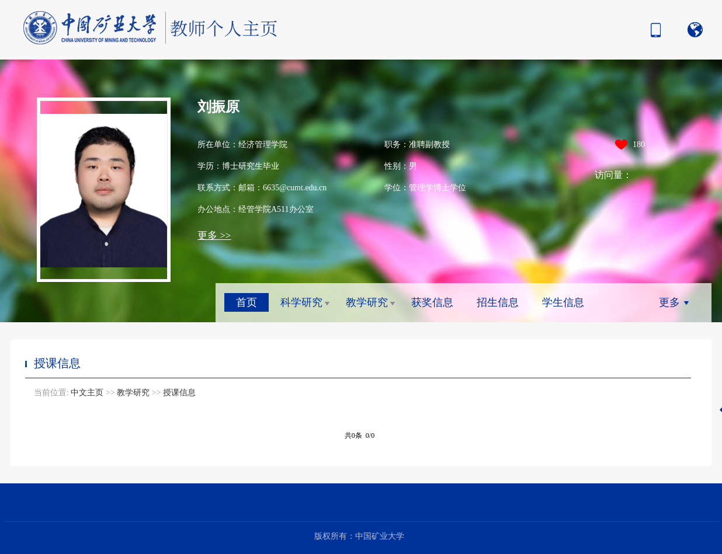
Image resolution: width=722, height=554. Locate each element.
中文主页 (87, 392)
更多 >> (214, 235)
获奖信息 (432, 302)
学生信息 (563, 302)
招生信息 (498, 302)
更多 (669, 302)
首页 (246, 302)
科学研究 (301, 302)
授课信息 (179, 392)
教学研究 (367, 302)
